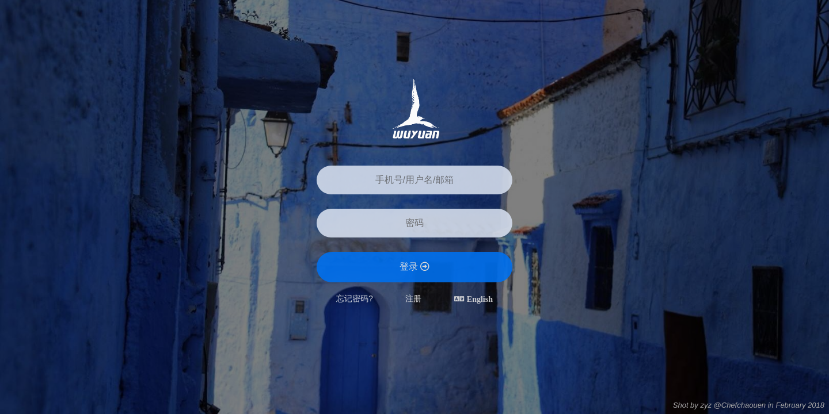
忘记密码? (354, 298)
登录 (414, 266)
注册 (413, 298)
